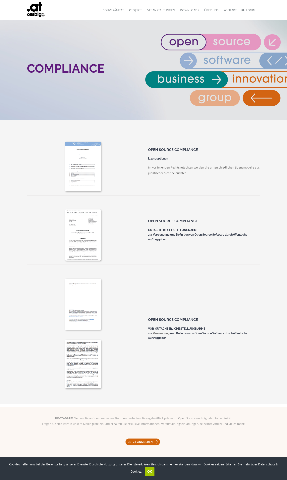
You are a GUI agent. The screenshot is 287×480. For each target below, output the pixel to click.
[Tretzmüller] (83, 143)
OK (149, 471)
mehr (246, 464)
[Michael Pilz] (83, 211)
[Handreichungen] (83, 341)
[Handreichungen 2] (83, 280)
